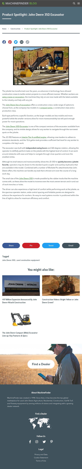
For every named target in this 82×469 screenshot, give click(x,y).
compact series (46, 108)
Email (71, 245)
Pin (31, 245)
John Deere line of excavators (18, 105)
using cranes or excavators (13, 97)
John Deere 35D (26, 178)
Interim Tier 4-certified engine (33, 137)
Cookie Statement (41, 458)
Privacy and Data (41, 454)
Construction (15, 29)
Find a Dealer (41, 364)
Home (4, 29)
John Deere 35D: (9, 260)
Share (11, 245)
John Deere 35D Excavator (17, 126)
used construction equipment (28, 260)
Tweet (51, 245)
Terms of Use (41, 461)
